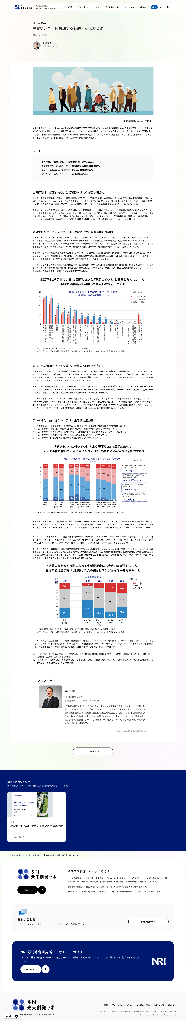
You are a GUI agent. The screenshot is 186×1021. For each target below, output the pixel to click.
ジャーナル (83, 10)
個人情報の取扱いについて (142, 1011)
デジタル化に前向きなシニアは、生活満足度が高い (65, 174)
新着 (70, 10)
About (143, 10)
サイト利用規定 (112, 1011)
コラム (96, 10)
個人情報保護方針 (126, 1011)
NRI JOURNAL (34, 855)
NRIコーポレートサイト (164, 2)
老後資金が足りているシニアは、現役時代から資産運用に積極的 (71, 166)
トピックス (129, 10)
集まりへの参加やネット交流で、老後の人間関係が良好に (68, 170)
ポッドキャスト (112, 10)
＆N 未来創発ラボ (17, 855)
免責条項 (102, 1011)
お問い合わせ (147, 921)
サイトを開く (30, 969)
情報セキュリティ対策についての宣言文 (164, 1011)
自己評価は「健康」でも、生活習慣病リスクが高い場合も (68, 162)
